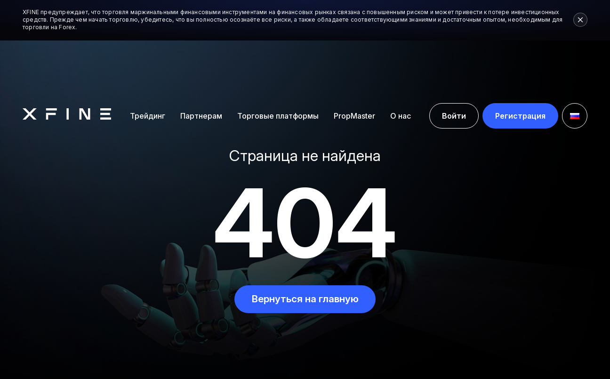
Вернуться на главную (305, 299)
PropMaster (354, 64)
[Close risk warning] (580, 20)
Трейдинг (147, 63)
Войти (454, 64)
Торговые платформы (278, 63)
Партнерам (201, 63)
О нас (400, 63)
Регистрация (520, 64)
